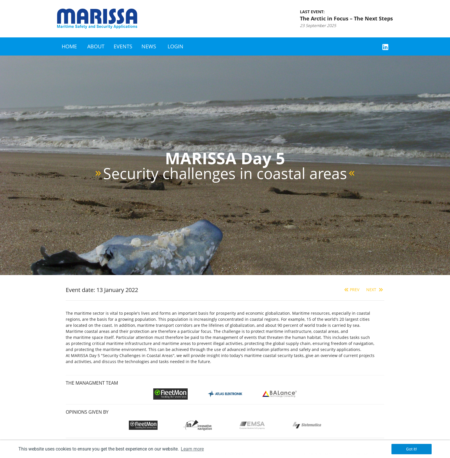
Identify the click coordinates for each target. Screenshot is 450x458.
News (148, 46)
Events (123, 46)
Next (375, 289)
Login (175, 46)
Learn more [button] (192, 449)
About (95, 46)
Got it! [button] (411, 449)
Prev (351, 289)
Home (69, 46)
